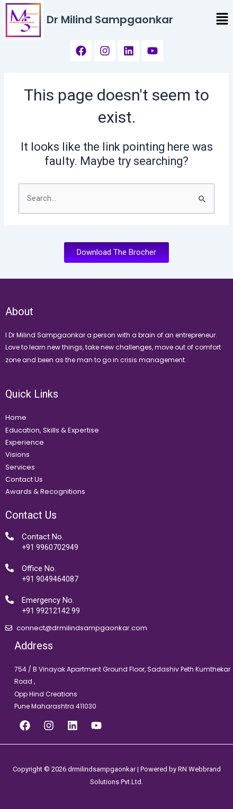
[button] (222, 20)
